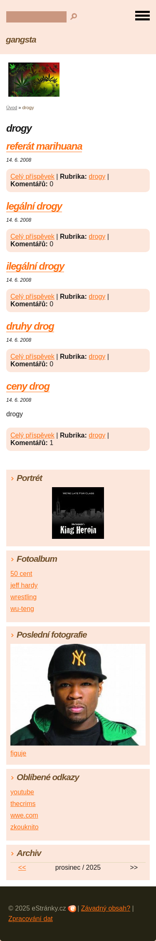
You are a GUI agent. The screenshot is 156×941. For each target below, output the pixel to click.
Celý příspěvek (32, 176)
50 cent (21, 573)
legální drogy (34, 206)
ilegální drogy (35, 266)
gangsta (21, 39)
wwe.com (24, 815)
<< (22, 867)
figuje (18, 753)
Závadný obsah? (105, 908)
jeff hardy (24, 585)
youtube (22, 792)
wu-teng (22, 608)
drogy (97, 176)
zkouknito (24, 827)
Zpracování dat (30, 918)
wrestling (23, 597)
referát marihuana (44, 146)
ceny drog (28, 386)
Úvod (11, 107)
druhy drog (30, 326)
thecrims (22, 803)
